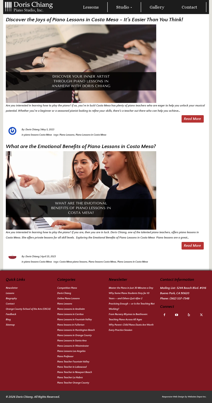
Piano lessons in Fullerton (70, 324)
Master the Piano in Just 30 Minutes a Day (131, 288)
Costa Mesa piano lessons (73, 261)
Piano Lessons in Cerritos (70, 314)
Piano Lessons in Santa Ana (72, 340)
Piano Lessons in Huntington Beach (76, 330)
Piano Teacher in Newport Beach (74, 372)
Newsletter (12, 288)
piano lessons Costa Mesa (38, 134)
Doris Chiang (32, 129)
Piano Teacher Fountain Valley (73, 361)
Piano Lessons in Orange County (74, 335)
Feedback (11, 314)
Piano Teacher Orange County (73, 382)
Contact (189, 7)
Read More (192, 119)
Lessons (91, 7)
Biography (11, 298)
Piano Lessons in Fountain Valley (74, 319)
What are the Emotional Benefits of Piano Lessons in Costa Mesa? (81, 146)
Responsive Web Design (173, 397)
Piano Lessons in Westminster (73, 346)
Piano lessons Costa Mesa (102, 261)
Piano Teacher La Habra (70, 377)
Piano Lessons (66, 134)
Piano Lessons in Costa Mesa (91, 134)
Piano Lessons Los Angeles (71, 351)
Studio (124, 7)
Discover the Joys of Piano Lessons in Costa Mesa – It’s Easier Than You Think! (94, 20)
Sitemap (10, 324)
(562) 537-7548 (179, 298)
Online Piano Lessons (68, 298)
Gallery (157, 7)
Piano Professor (65, 356)
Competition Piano (67, 288)
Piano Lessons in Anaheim (71, 309)
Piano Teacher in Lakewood (72, 367)
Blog (8, 319)
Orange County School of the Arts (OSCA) (28, 309)
